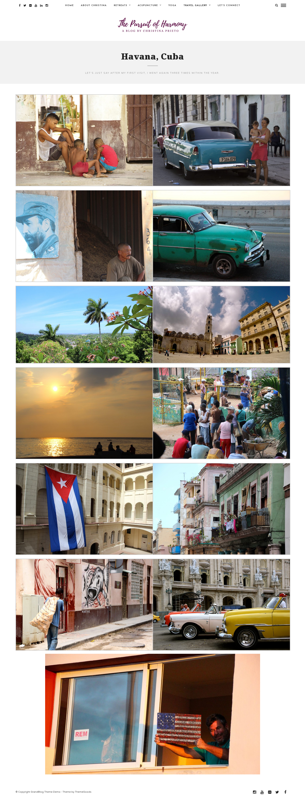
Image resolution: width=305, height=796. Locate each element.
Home (69, 5)
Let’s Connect (229, 5)
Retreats (120, 5)
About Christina (94, 5)
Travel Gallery (195, 5)
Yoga (172, 5)
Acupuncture (148, 5)
